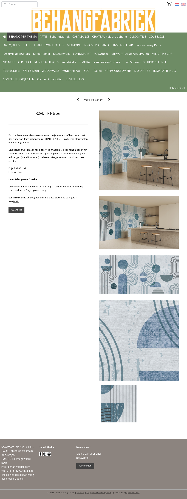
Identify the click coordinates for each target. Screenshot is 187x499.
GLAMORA (74, 45)
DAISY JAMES (11, 45)
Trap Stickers (132, 62)
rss (88, 492)
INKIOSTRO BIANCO (96, 45)
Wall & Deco (31, 71)
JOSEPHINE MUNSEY (16, 54)
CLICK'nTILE (138, 37)
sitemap (80, 492)
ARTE (43, 37)
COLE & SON (157, 37)
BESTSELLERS (75, 79)
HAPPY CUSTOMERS (117, 71)
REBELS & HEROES (46, 62)
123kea (97, 71)
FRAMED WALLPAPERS (49, 45)
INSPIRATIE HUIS (164, 71)
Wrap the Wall (71, 71)
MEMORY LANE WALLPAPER (130, 54)
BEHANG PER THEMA (22, 37)
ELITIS (27, 45)
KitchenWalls (61, 54)
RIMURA (84, 62)
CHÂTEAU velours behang (109, 37)
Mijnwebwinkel (132, 492)
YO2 (86, 71)
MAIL (16, 201)
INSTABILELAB (123, 45)
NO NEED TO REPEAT (17, 62)
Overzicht (16, 209)
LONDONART (82, 54)
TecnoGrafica (11, 71)
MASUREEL (101, 54)
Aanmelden (85, 465)
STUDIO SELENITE (155, 62)
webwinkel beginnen (101, 492)
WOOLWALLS (51, 71)
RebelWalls (68, 62)
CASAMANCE (80, 37)
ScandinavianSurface (106, 62)
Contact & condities (50, 79)
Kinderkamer (41, 54)
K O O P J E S (142, 71)
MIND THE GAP (162, 54)
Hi (4, 37)
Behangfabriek (60, 37)
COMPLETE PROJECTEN (18, 79)
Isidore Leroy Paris (148, 45)
